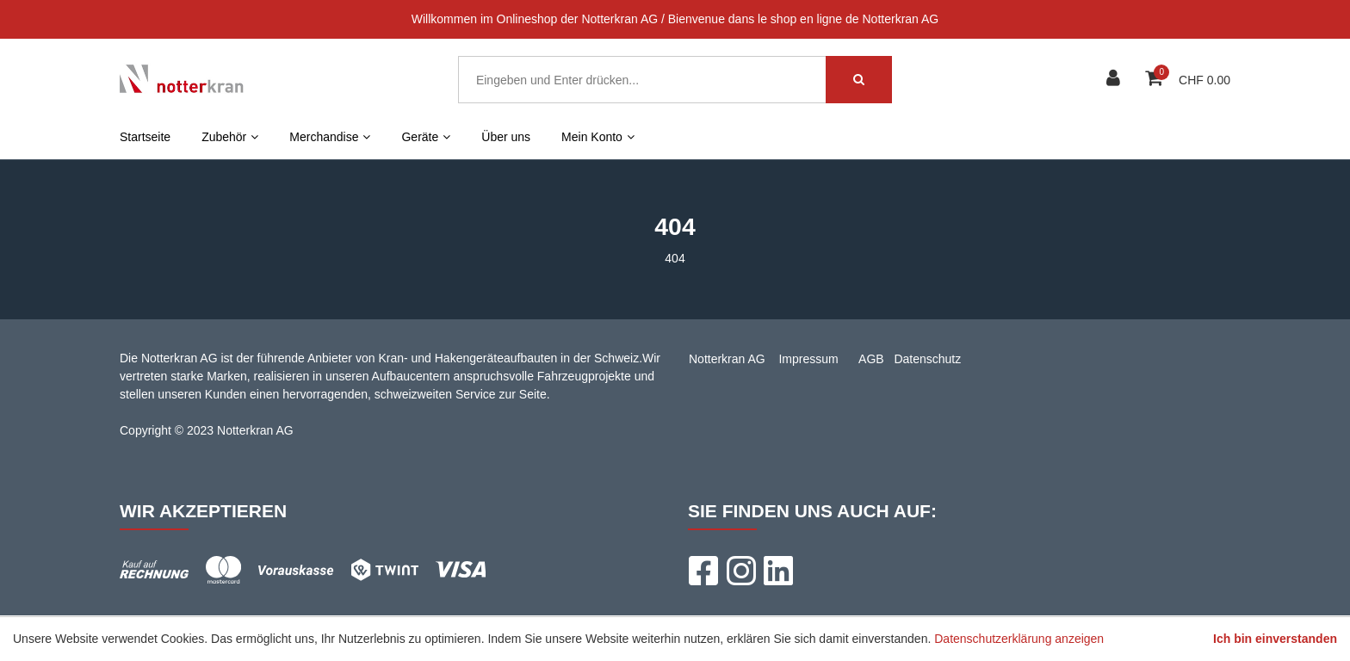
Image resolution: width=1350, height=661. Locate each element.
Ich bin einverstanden (1275, 639)
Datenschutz (927, 359)
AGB (871, 359)
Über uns (505, 137)
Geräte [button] (425, 137)
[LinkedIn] (778, 570)
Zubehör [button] (229, 137)
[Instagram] (740, 570)
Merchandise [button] (329, 137)
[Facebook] (702, 570)
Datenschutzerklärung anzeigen (1019, 639)
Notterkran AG (727, 359)
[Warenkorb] (1156, 79)
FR (686, 137)
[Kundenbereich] (1115, 79)
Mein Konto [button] (598, 137)
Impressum (808, 359)
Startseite (145, 137)
